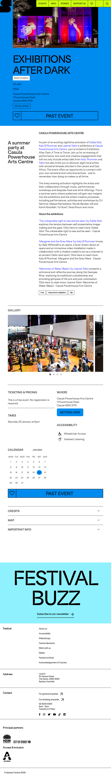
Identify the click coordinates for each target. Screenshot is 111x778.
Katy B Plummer (48, 145)
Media (42, 653)
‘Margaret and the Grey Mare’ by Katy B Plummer (67, 241)
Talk (71, 292)
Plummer (92, 159)
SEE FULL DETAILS (22, 106)
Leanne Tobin (70, 145)
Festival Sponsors (47, 643)
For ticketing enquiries (52, 700)
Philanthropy (44, 638)
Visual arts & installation (57, 292)
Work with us (45, 648)
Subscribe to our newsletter (55, 614)
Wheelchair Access (71, 433)
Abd (83, 159)
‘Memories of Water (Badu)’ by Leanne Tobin (64, 268)
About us (43, 629)
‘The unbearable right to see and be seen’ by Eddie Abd (70, 220)
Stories (65, 3)
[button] (50, 374)
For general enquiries (51, 694)
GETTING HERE (70, 412)
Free (42, 292)
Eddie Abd (95, 142)
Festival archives (46, 658)
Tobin (42, 162)
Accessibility (44, 633)
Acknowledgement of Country (53, 662)
